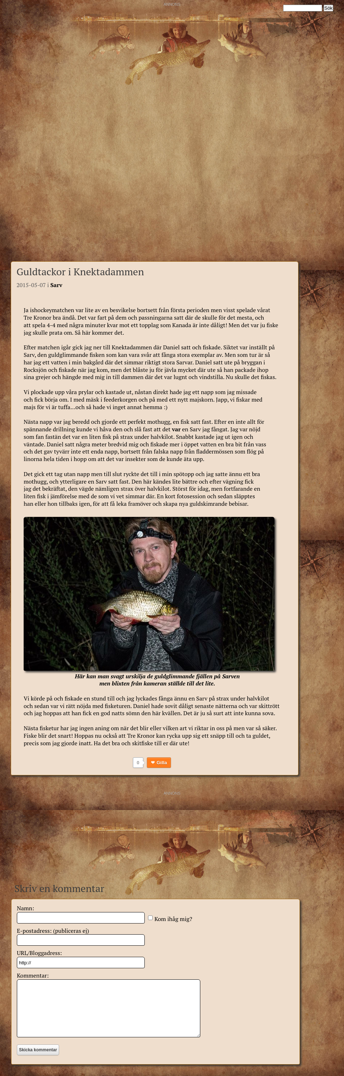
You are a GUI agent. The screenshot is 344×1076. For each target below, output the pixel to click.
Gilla (162, 762)
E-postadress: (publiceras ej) (53, 931)
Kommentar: (33, 975)
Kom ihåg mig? (173, 919)
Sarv (56, 285)
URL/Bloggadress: (39, 953)
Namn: (25, 908)
